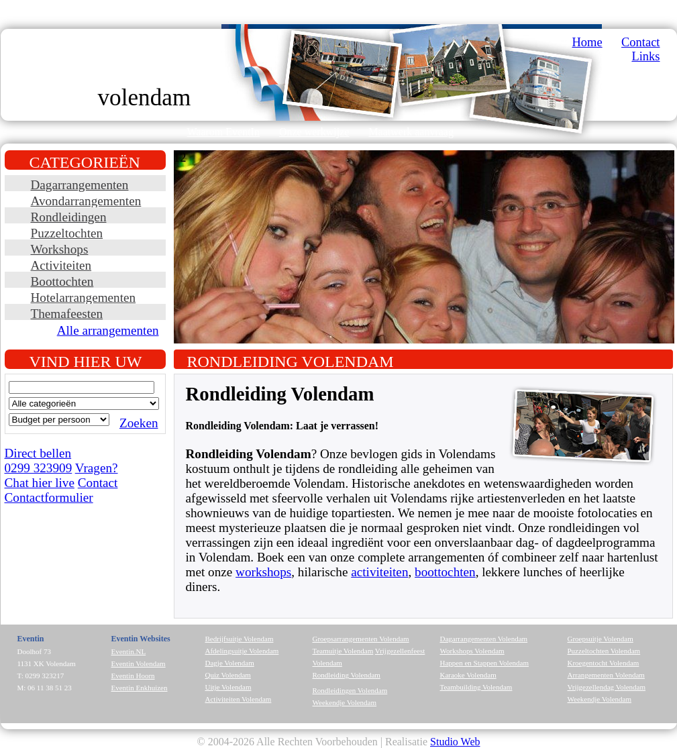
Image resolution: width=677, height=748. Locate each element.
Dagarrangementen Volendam (484, 639)
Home (587, 42)
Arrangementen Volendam (606, 675)
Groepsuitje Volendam (600, 639)
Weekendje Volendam (345, 702)
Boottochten (62, 281)
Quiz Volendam (228, 675)
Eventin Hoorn (133, 676)
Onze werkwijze (314, 132)
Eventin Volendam (138, 663)
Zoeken (138, 423)
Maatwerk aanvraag (411, 132)
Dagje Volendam (229, 663)
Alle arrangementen (108, 330)
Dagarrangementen (80, 185)
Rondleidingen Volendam (350, 690)
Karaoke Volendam (468, 675)
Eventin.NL (128, 651)
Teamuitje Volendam (343, 651)
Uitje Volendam (228, 687)
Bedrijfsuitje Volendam (239, 639)
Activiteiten (61, 265)
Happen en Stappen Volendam (484, 663)
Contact (640, 42)
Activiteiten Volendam (238, 699)
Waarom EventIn (223, 132)
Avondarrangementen (86, 201)
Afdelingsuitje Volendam (242, 651)
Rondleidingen (69, 217)
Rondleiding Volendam (346, 675)
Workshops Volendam (472, 651)
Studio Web (455, 741)
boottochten (445, 572)
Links (645, 56)
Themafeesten (67, 314)
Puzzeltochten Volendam (604, 651)
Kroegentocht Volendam (603, 663)
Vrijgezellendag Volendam (607, 687)
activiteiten (379, 572)
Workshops (60, 249)
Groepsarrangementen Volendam (361, 639)
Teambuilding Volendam (476, 687)
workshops (263, 572)
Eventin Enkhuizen (139, 688)
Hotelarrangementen (83, 297)
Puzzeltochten (67, 233)
